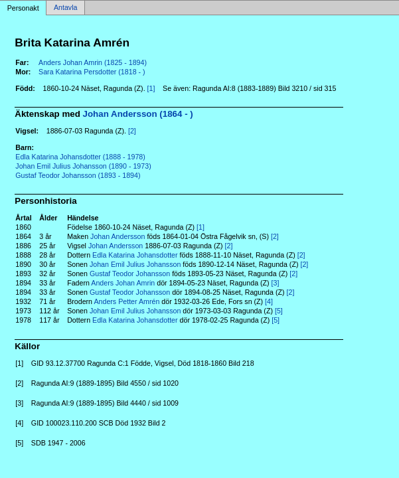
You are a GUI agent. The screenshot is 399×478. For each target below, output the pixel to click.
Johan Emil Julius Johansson (135, 264)
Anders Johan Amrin (123, 283)
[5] (279, 311)
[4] (269, 301)
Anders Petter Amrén (126, 301)
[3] (275, 283)
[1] (151, 88)
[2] (132, 131)
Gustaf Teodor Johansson (130, 274)
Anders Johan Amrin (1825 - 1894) (93, 62)
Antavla (66, 8)
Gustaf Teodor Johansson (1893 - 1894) (77, 175)
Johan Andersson (117, 236)
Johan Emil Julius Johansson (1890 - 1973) (83, 166)
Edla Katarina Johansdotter (135, 255)
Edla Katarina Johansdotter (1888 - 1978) (80, 157)
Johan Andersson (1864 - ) (138, 114)
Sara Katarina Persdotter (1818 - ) (92, 72)
